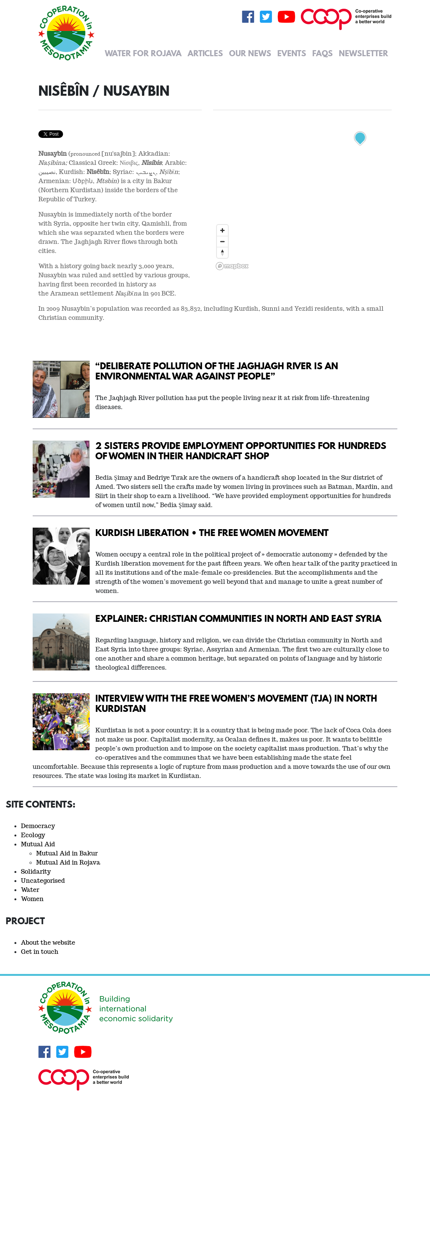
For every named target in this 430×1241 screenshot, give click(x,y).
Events (291, 53)
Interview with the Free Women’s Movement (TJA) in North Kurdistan (236, 703)
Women (32, 899)
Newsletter (363, 53)
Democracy (38, 826)
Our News (250, 53)
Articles (205, 53)
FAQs (322, 53)
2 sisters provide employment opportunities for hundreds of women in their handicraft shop (240, 450)
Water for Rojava (143, 53)
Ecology (33, 835)
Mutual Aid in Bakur (67, 853)
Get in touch (39, 952)
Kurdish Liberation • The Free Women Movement (212, 532)
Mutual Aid (38, 844)
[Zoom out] (222, 241)
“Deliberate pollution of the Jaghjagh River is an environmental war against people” (216, 371)
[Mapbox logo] (232, 266)
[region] (302, 178)
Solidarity (36, 872)
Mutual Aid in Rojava (68, 862)
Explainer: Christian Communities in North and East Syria (238, 618)
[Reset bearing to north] (222, 252)
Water (30, 890)
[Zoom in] (222, 230)
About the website (48, 943)
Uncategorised (43, 881)
